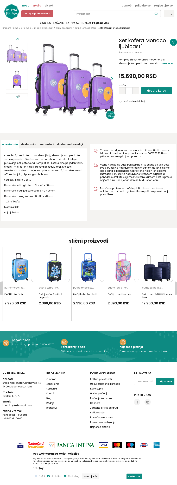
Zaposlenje (52, 365)
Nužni (42, 476)
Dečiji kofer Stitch (14, 275)
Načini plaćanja (99, 374)
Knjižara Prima (10, 28)
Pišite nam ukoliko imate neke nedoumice (84, 332)
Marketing (73, 476)
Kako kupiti (96, 369)
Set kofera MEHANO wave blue (157, 277)
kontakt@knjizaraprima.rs (126, 137)
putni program (64, 28)
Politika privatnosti (101, 360)
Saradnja (51, 369)
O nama (51, 360)
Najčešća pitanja (100, 408)
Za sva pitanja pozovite (25, 325)
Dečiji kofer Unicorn (119, 275)
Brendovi (51, 389)
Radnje (50, 384)
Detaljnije (167, 63)
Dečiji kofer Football (85, 275)
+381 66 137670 (11, 377)
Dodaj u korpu (156, 90)
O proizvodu (10, 125)
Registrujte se (163, 5)
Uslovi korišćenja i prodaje (105, 365)
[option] (88, 23)
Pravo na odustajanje (102, 403)
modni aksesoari (43, 28)
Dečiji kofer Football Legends (50, 277)
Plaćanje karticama (101, 379)
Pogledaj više (114, 23)
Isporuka (95, 384)
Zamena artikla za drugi (104, 389)
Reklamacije (97, 393)
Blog (48, 379)
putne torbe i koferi (85, 28)
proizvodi (26, 28)
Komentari (47, 125)
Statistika (56, 476)
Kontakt (51, 374)
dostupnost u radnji (70, 125)
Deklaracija (28, 125)
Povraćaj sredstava (101, 398)
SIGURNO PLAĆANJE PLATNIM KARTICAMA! (79, 23)
